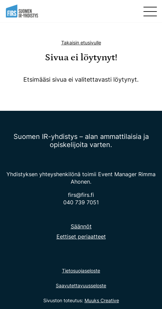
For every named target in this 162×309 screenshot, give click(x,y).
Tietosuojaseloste (81, 270)
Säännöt (81, 226)
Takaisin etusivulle (81, 42)
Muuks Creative (102, 300)
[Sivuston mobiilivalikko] (150, 11)
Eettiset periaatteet (81, 236)
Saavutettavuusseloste (81, 285)
